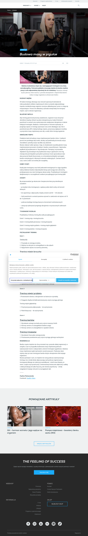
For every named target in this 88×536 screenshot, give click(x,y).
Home (9, 10)
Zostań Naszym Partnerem (54, 489)
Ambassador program (66, 1)
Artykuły (38, 505)
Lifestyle (14, 10)
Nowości (35, 1)
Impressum (38, 514)
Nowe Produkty (36, 492)
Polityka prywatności (13, 533)
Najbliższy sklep (57, 504)
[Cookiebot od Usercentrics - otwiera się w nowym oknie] (71, 255)
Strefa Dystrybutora (52, 492)
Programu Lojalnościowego (33, 511)
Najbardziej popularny (35, 489)
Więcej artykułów (44, 444)
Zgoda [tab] (20, 259)
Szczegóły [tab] (44, 259)
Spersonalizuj (44, 280)
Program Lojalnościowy (46, 1)
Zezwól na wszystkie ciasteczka (67, 280)
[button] (27, 5)
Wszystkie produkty (35, 495)
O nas (56, 1)
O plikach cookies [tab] (68, 259)
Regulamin (78, 533)
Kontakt (77, 1)
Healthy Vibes (31, 378)
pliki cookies (23, 533)
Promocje (38, 486)
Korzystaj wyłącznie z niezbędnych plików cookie (21, 280)
